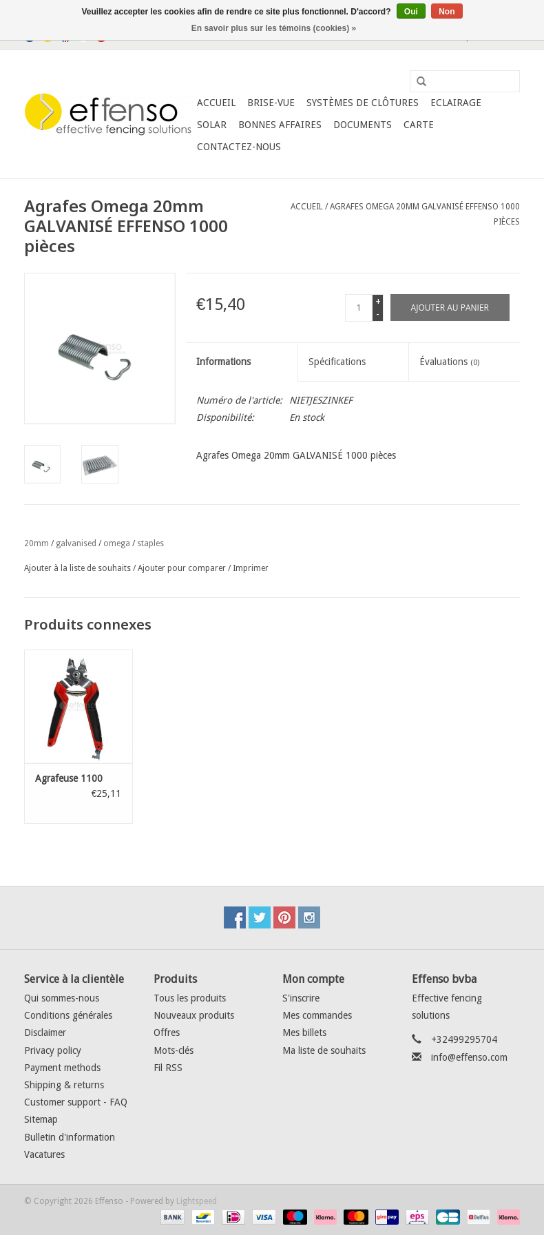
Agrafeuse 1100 (69, 778)
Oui (411, 12)
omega (116, 543)
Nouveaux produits (194, 1015)
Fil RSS (168, 1067)
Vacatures (44, 1154)
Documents (362, 124)
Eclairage (455, 102)
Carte (419, 124)
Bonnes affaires (280, 124)
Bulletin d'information (69, 1137)
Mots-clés (173, 1050)
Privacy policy (52, 1050)
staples (150, 543)
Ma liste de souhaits (324, 1050)
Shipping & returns (64, 1084)
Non (446, 12)
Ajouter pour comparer (183, 568)
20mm (36, 543)
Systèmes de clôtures (362, 102)
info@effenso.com (469, 1057)
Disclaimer (45, 1032)
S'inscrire (301, 998)
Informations (223, 361)
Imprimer (251, 568)
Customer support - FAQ (75, 1102)
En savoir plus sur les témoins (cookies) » (273, 28)
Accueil (216, 102)
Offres (167, 1032)
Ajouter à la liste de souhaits (77, 568)
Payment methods (62, 1067)
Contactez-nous (239, 146)
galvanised (76, 543)
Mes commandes (317, 1015)
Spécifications (337, 361)
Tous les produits (190, 998)
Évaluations (449, 361)
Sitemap (41, 1119)
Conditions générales (68, 1015)
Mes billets (304, 1032)
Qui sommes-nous (61, 998)
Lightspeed (196, 1201)
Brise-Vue (271, 102)
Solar (212, 124)
